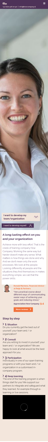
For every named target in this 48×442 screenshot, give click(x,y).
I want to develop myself (18, 225)
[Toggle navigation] (44, 3)
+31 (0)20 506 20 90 (10, 7)
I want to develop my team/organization (21, 217)
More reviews (23, 309)
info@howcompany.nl (27, 7)
